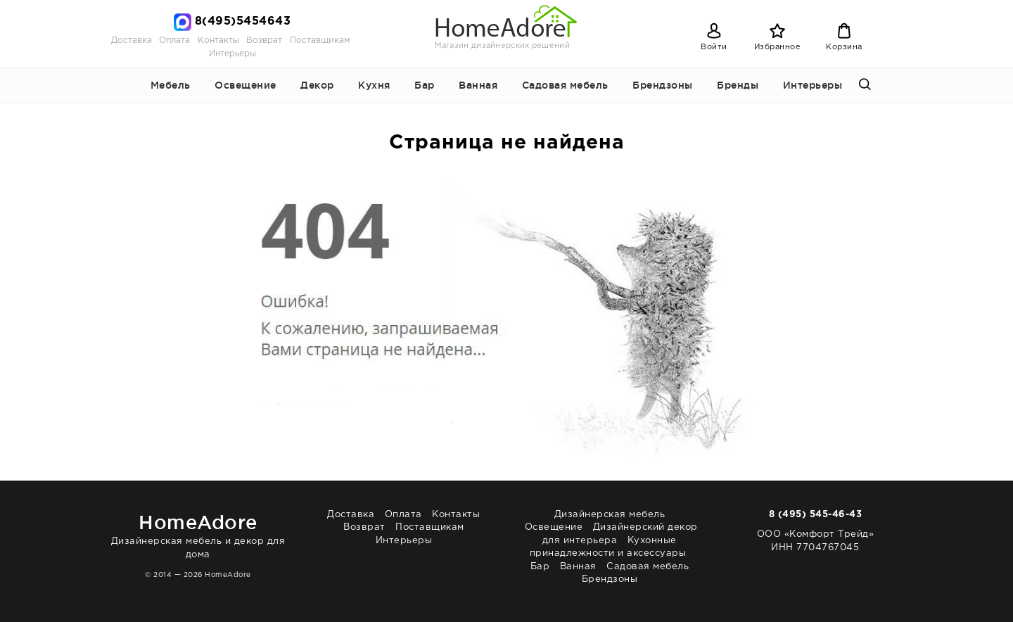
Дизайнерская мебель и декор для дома (198, 534)
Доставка (131, 40)
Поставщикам (320, 40)
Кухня (374, 85)
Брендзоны (662, 85)
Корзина (844, 47)
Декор (317, 85)
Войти (714, 47)
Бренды (737, 85)
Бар (424, 85)
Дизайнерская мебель (609, 515)
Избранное (777, 47)
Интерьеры (232, 54)
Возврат (264, 40)
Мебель (171, 85)
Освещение (245, 85)
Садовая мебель (565, 85)
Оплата (174, 40)
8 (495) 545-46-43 (815, 515)
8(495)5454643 (243, 21)
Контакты (218, 40)
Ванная (478, 85)
